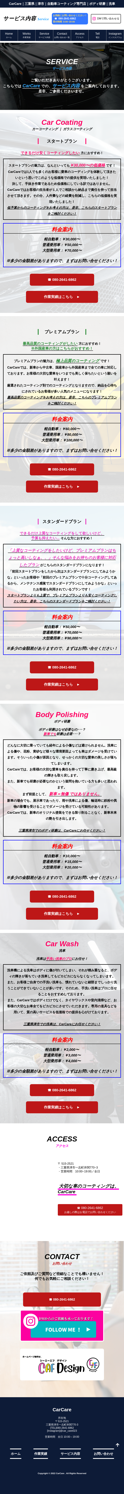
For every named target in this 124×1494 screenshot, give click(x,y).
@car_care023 (68, 1430)
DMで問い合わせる (106, 18)
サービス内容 (70, 1453)
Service (44, 35)
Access (79, 35)
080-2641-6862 (65, 1428)
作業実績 (40, 1453)
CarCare (62, 1409)
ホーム (16, 1453)
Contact (62, 35)
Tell (97, 35)
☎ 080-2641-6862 (65, 18)
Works (27, 35)
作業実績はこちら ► (62, 297)
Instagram (115, 35)
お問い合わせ (103, 1453)
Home (9, 35)
